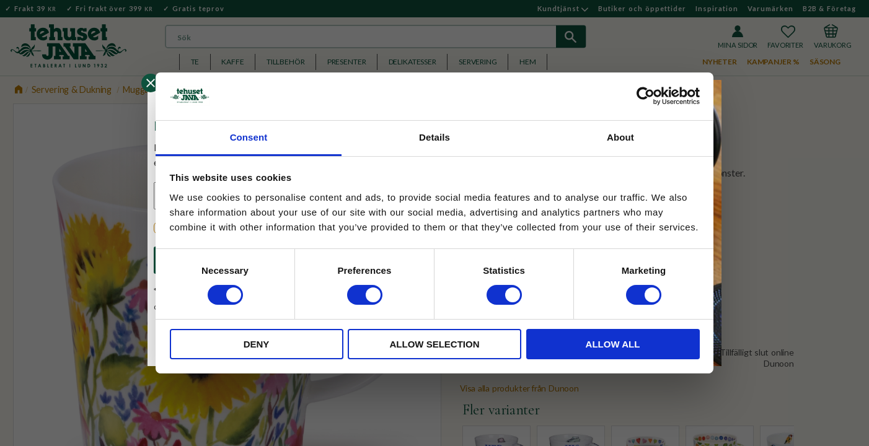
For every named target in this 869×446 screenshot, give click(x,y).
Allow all (613, 344)
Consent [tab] (249, 137)
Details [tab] (434, 137)
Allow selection (435, 344)
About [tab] (620, 137)
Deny (257, 344)
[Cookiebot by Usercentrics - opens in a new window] (645, 96)
